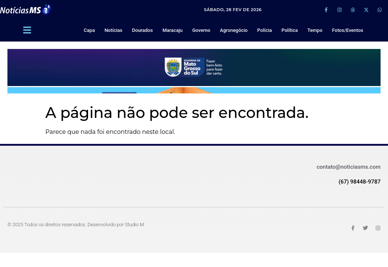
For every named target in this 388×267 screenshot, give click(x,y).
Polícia (264, 30)
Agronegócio (234, 30)
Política (289, 30)
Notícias (113, 30)
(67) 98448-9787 (360, 181)
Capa (89, 30)
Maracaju (172, 30)
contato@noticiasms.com (349, 167)
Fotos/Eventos (347, 30)
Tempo (314, 30)
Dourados (142, 30)
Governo (201, 30)
